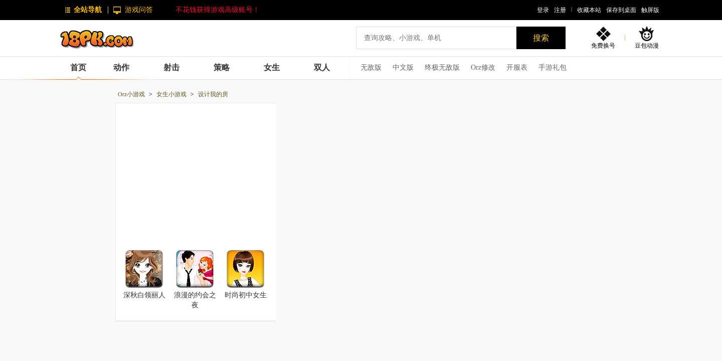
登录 (543, 10)
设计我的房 (213, 94)
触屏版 (650, 10)
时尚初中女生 (246, 295)
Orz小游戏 (131, 94)
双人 (322, 67)
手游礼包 (552, 67)
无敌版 (371, 67)
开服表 (516, 67)
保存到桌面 (621, 10)
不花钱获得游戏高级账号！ (217, 10)
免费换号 (603, 45)
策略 (222, 67)
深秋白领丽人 (144, 295)
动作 (121, 67)
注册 (560, 10)
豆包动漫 (647, 45)
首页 (78, 67)
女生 (272, 67)
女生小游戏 (171, 94)
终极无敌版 (442, 67)
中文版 (403, 67)
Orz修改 (483, 67)
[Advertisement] (196, 171)
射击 (171, 67)
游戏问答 (139, 10)
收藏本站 (589, 10)
